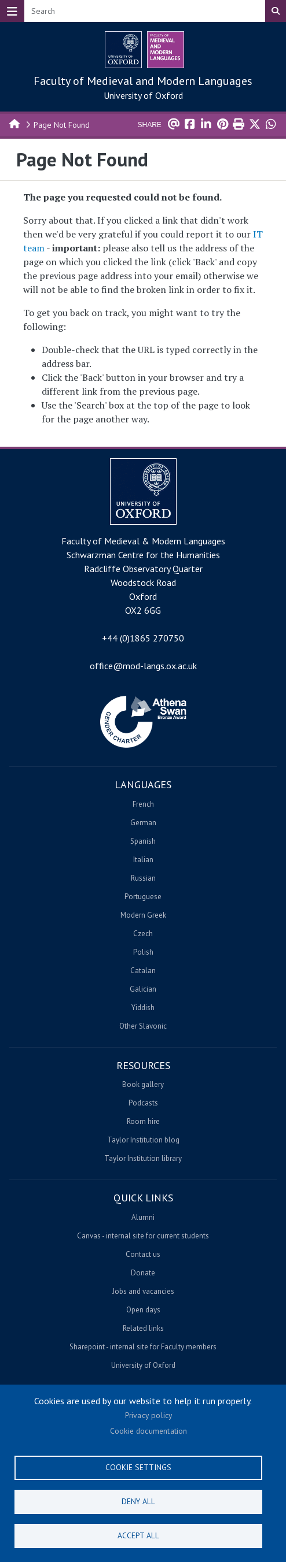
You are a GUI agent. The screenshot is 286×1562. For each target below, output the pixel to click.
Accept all (138, 1535)
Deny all (138, 1501)
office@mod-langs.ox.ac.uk (143, 665)
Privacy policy (149, 1415)
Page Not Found (62, 125)
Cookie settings (138, 1467)
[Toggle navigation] (12, 11)
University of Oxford (143, 95)
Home (15, 123)
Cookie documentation (149, 1431)
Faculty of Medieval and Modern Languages (143, 80)
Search (275, 11)
